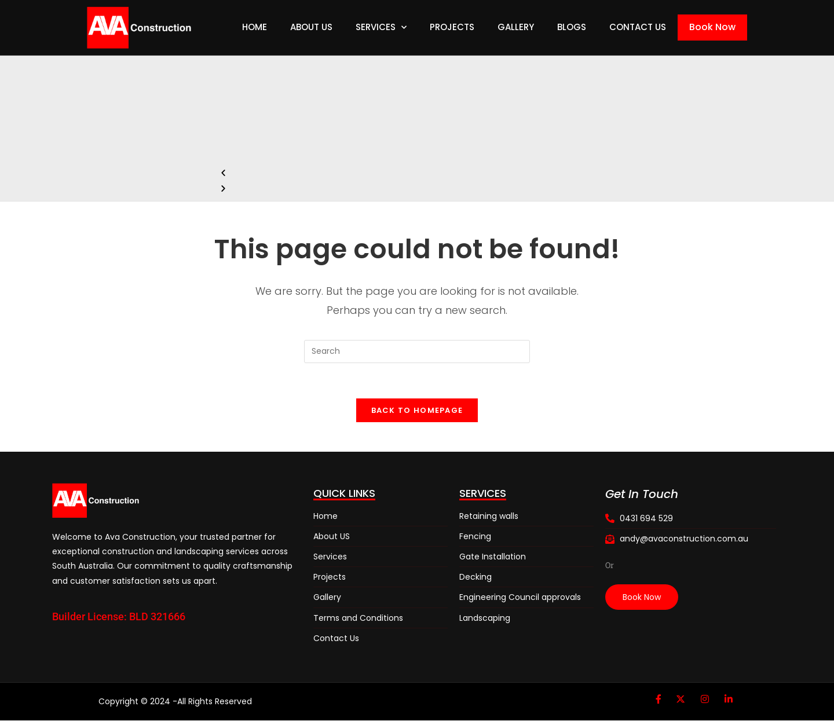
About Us (311, 27)
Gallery (516, 27)
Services (381, 27)
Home (254, 27)
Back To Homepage (417, 410)
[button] (414, 173)
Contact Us (637, 27)
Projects (452, 27)
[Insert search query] (417, 351)
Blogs (571, 27)
